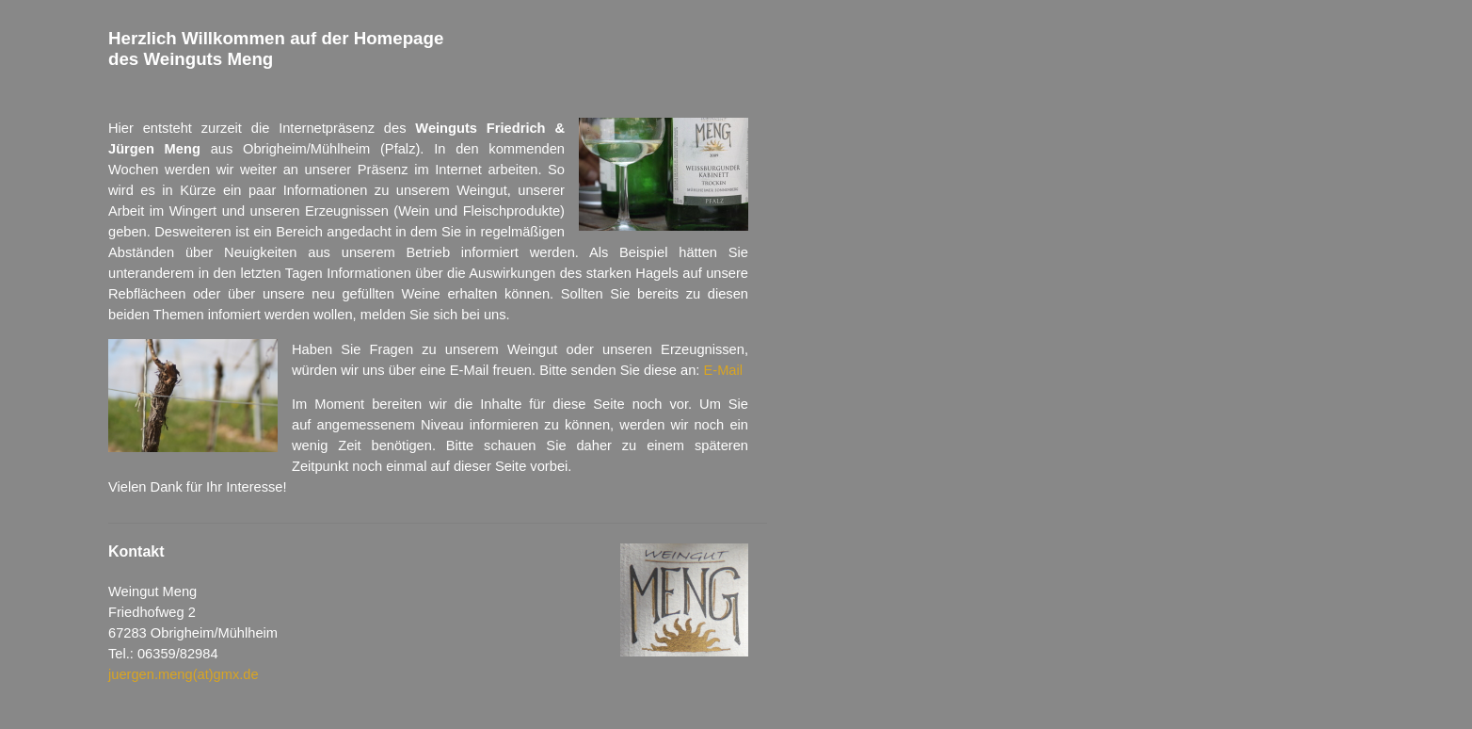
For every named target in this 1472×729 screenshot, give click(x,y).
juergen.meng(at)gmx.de (183, 674)
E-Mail (724, 370)
